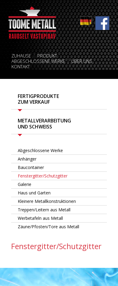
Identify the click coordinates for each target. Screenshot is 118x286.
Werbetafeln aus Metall (40, 218)
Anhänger (27, 159)
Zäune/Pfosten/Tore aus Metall (48, 226)
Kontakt (20, 66)
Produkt (47, 55)
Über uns (81, 61)
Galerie (24, 184)
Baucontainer (31, 167)
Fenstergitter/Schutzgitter (42, 176)
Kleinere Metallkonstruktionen (47, 201)
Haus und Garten (34, 193)
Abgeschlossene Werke (38, 61)
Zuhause (21, 55)
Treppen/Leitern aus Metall (44, 210)
